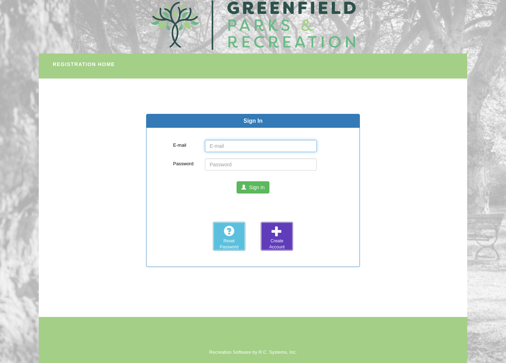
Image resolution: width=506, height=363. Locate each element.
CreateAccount (277, 237)
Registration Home (84, 64)
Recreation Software (230, 352)
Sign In (252, 187)
